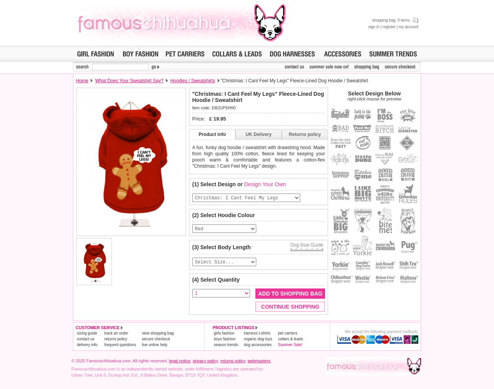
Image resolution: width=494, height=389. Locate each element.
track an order (116, 336)
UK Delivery (258, 134)
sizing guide (87, 336)
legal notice (180, 363)
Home (82, 80)
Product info (212, 134)
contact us (86, 342)
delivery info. (87, 347)
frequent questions (120, 347)
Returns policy (305, 134)
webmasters (259, 363)
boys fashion (224, 342)
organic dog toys (258, 342)
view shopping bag (158, 336)
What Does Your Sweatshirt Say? (129, 80)
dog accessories (258, 347)
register (388, 27)
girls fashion (224, 336)
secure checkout (156, 342)
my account (408, 27)
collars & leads (290, 342)
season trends (226, 347)
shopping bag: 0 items (395, 20)
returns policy (115, 342)
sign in (373, 27)
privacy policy (205, 363)
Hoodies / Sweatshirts (192, 80)
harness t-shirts (257, 336)
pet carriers (287, 336)
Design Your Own (265, 184)
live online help (154, 347)
